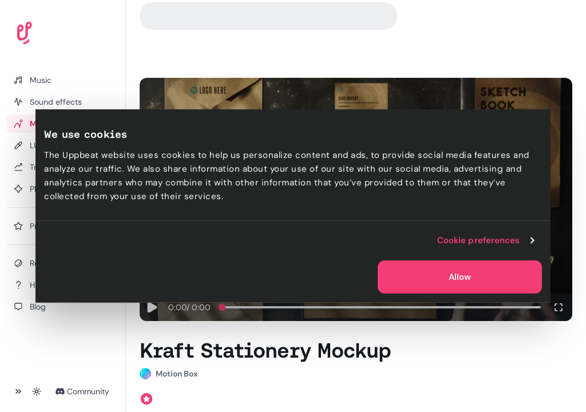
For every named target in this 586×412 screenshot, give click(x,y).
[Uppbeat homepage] (56, 35)
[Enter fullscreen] (558, 307)
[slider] (222, 307)
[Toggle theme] (36, 391)
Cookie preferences (478, 240)
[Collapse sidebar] (18, 391)
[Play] (151, 307)
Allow (460, 277)
